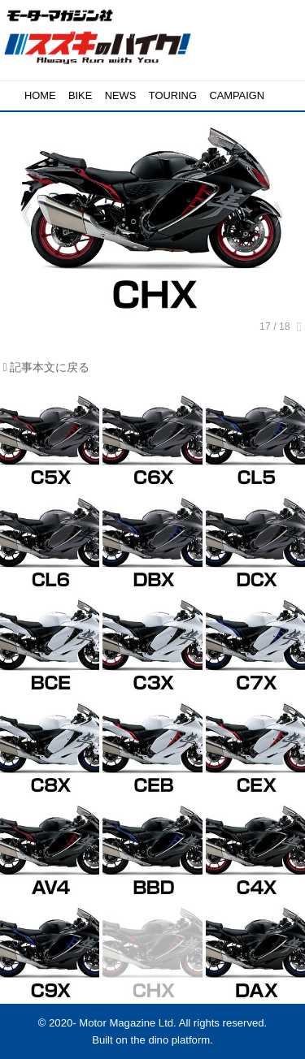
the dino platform (171, 1040)
